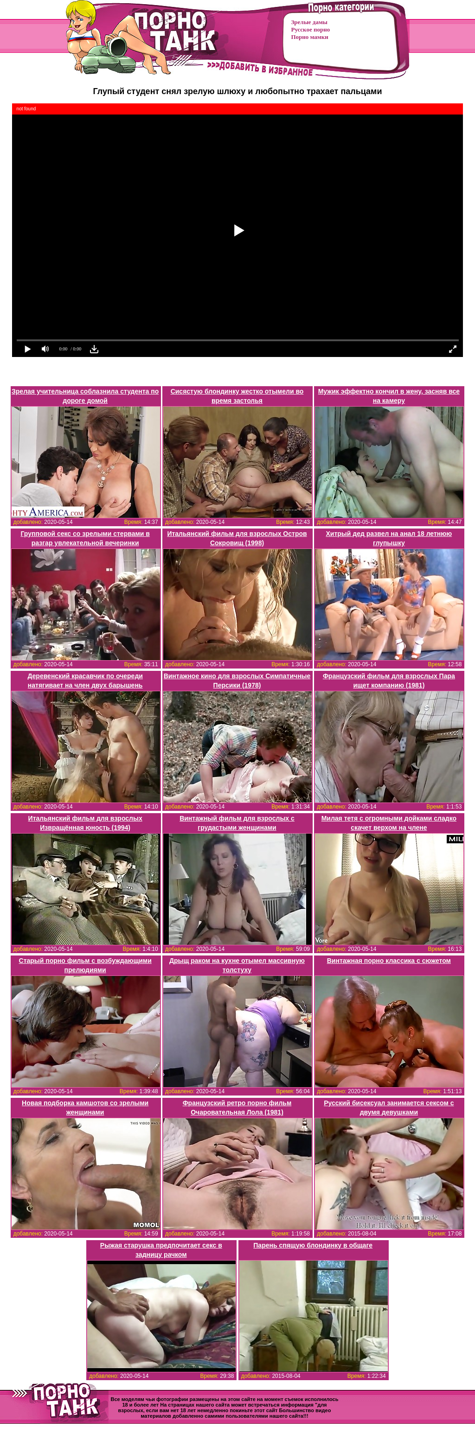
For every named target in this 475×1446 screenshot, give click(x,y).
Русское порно (310, 29)
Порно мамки (309, 36)
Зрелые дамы (309, 22)
